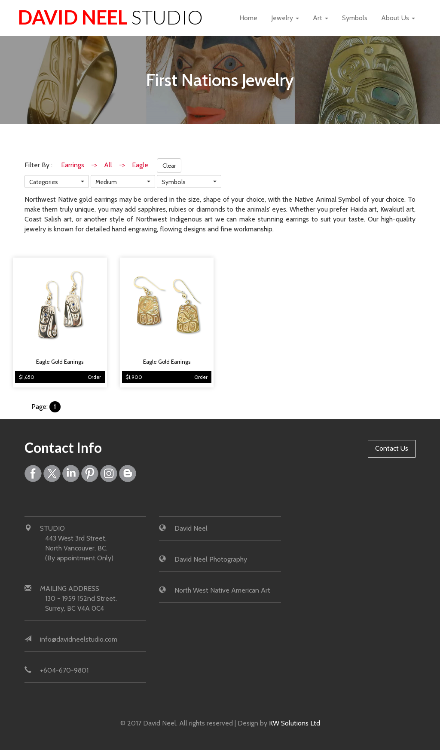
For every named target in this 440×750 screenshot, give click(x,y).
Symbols (354, 18)
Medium (106, 182)
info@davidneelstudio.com (78, 639)
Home (248, 18)
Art (320, 18)
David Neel (110, 17)
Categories (43, 182)
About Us (398, 18)
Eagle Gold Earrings (59, 362)
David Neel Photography (210, 559)
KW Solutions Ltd (294, 723)
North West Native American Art (222, 590)
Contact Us (391, 448)
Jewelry (285, 18)
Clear (169, 165)
